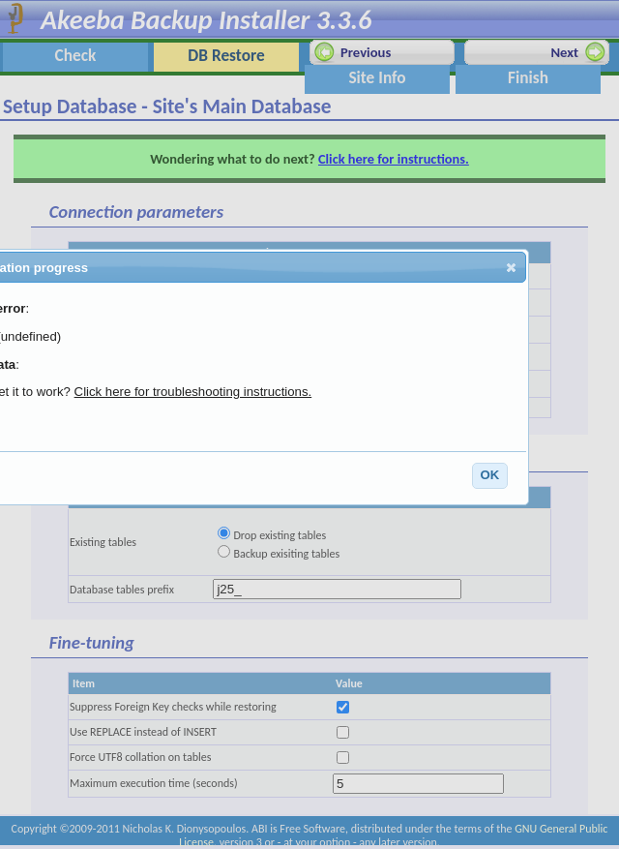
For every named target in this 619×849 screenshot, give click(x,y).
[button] (511, 267)
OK (489, 475)
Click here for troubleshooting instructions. (193, 393)
